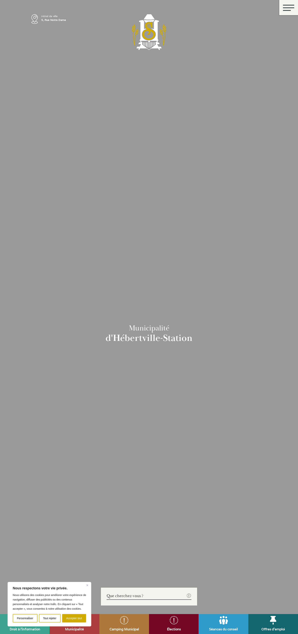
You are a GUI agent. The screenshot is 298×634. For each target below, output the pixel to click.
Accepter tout (74, 618)
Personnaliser (25, 618)
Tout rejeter (49, 618)
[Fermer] (87, 585)
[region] (49, 604)
